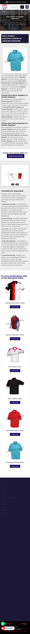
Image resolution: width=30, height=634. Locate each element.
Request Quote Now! (15, 156)
